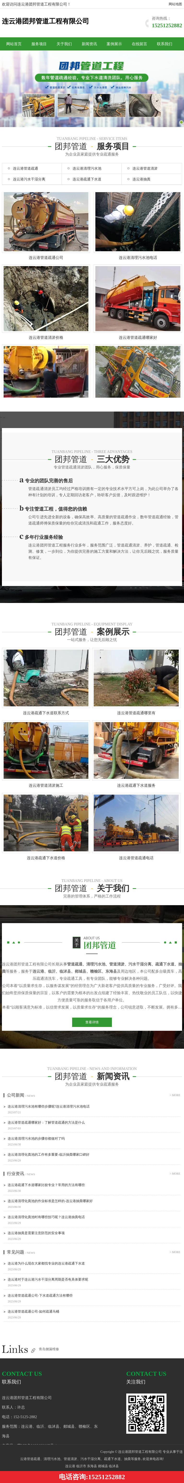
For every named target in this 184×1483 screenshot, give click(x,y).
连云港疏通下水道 (87, 179)
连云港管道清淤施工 (46, 785)
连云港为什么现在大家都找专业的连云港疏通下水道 (46, 1263)
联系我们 (164, 44)
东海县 (92, 1466)
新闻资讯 (89, 44)
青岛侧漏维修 (49, 1349)
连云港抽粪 (141, 179)
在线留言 (139, 44)
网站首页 (14, 44)
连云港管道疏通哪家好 (138, 339)
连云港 (70, 1466)
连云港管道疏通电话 (136, 858)
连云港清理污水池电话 (138, 259)
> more (175, 1095)
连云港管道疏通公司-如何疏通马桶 (33, 1311)
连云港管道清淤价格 (46, 339)
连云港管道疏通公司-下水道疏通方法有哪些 (40, 1295)
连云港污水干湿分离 (29, 179)
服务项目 (39, 44)
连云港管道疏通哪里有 (136, 713)
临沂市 (81, 1466)
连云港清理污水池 (87, 168)
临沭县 (114, 1466)
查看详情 (92, 1022)
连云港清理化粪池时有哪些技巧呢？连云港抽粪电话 (46, 1217)
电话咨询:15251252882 (92, 1477)
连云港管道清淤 (145, 168)
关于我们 (64, 44)
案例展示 (114, 44)
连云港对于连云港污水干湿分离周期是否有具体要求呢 (48, 1279)
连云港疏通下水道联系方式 (46, 713)
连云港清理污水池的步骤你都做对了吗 (36, 1138)
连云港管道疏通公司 (46, 259)
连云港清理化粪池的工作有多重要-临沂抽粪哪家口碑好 (48, 1154)
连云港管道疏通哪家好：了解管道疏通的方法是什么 (46, 1122)
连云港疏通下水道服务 (136, 785)
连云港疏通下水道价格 (46, 858)
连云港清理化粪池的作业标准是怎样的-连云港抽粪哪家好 (50, 1201)
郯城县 (103, 1466)
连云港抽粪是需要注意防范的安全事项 (36, 1233)
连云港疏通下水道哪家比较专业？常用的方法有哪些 (46, 1185)
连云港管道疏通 (25, 168)
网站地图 (175, 4)
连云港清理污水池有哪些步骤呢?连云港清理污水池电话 (49, 1106)
